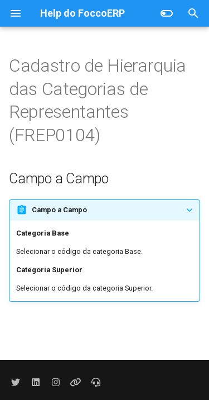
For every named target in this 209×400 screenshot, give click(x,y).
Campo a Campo (59, 210)
